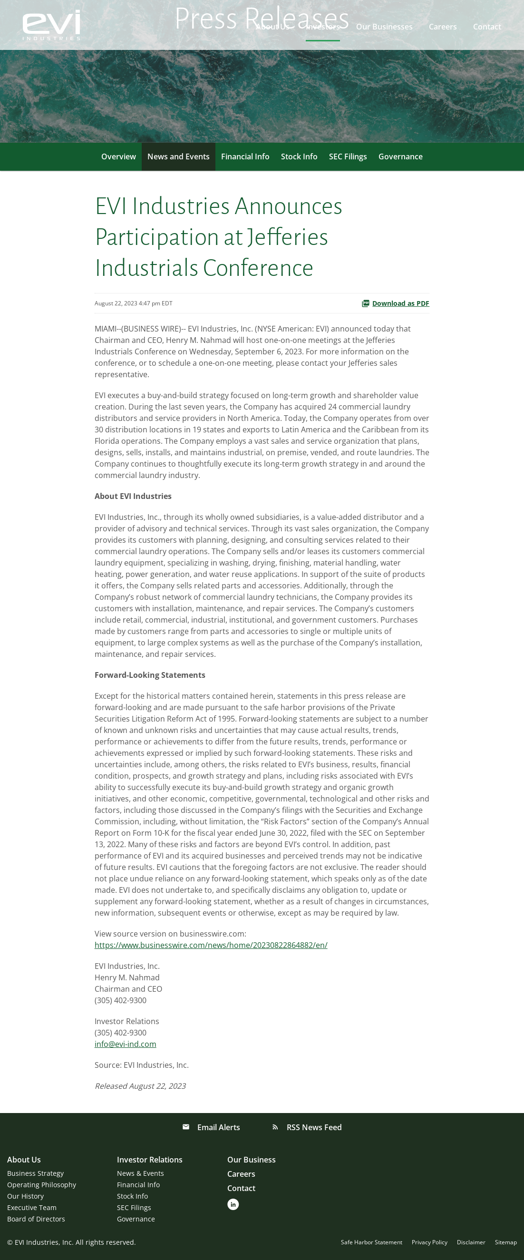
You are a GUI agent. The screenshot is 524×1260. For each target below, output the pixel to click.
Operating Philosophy (41, 1184)
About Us (273, 26)
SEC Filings (348, 156)
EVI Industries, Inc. (44, 1242)
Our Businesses (384, 26)
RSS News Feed (313, 1127)
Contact (487, 26)
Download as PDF (395, 303)
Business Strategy (35, 1173)
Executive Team (32, 1207)
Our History (25, 1196)
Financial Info (245, 156)
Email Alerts (217, 1127)
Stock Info (299, 156)
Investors (323, 26)
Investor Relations (150, 1159)
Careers (443, 26)
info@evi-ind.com (125, 1044)
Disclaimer (471, 1242)
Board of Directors (36, 1218)
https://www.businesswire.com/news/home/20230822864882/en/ (211, 945)
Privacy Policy (429, 1242)
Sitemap (506, 1242)
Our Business (251, 1159)
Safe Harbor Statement (371, 1242)
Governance (400, 156)
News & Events (140, 1173)
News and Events (178, 156)
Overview (118, 156)
